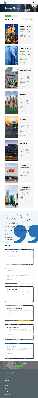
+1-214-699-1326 (8, 376)
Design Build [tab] (7, 15)
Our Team (6, 388)
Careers (6, 389)
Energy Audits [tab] (14, 15)
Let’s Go (19, 366)
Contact (6, 391)
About (6, 387)
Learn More (22, 40)
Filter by (18, 19)
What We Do (7, 380)
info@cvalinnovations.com (9, 378)
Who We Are (7, 385)
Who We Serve (7, 382)
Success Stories (8, 383)
